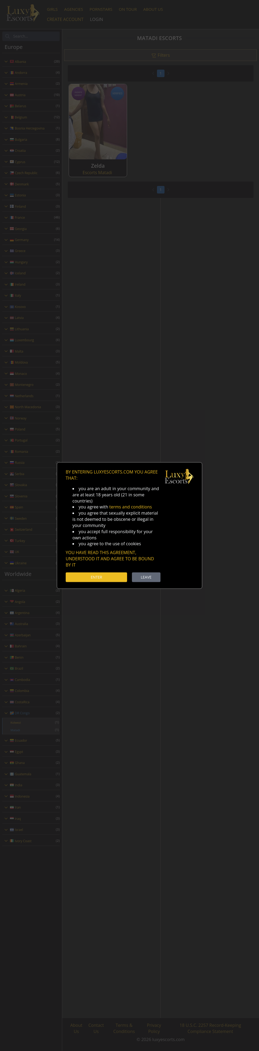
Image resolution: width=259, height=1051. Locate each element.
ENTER (96, 577)
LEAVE (146, 577)
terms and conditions (130, 507)
